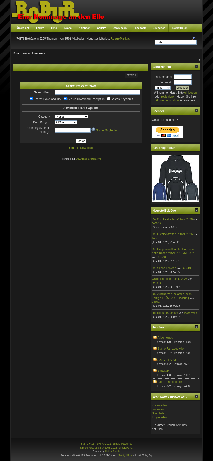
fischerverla (190, 312)
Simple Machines (122, 443)
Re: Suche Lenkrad (164, 268)
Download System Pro (88, 158)
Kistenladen (159, 405)
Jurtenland (158, 409)
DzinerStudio (112, 451)
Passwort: (166, 82)
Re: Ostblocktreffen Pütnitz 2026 (172, 219)
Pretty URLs (125, 455)
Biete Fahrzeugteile (170, 381)
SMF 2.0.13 (87, 443)
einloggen (190, 92)
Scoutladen (159, 413)
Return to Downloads (81, 148)
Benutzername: (162, 76)
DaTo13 (156, 223)
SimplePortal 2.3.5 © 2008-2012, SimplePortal (106, 447)
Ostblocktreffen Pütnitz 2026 (170, 279)
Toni (154, 238)
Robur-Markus (120, 38)
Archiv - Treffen (166, 359)
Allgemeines (165, 337)
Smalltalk (163, 370)
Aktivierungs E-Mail (167, 100)
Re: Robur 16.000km (165, 312)
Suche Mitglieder (106, 130)
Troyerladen (159, 417)
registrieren (168, 96)
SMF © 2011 (103, 443)
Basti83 (156, 301)
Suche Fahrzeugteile (171, 348)
